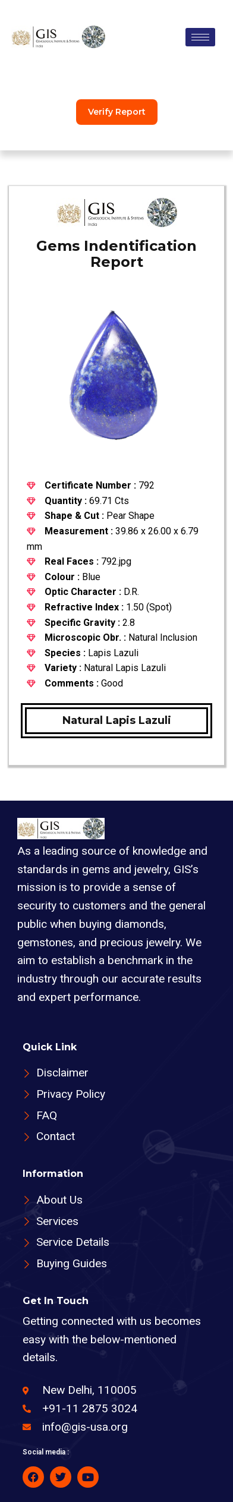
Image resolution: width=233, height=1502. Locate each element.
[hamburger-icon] (200, 37)
